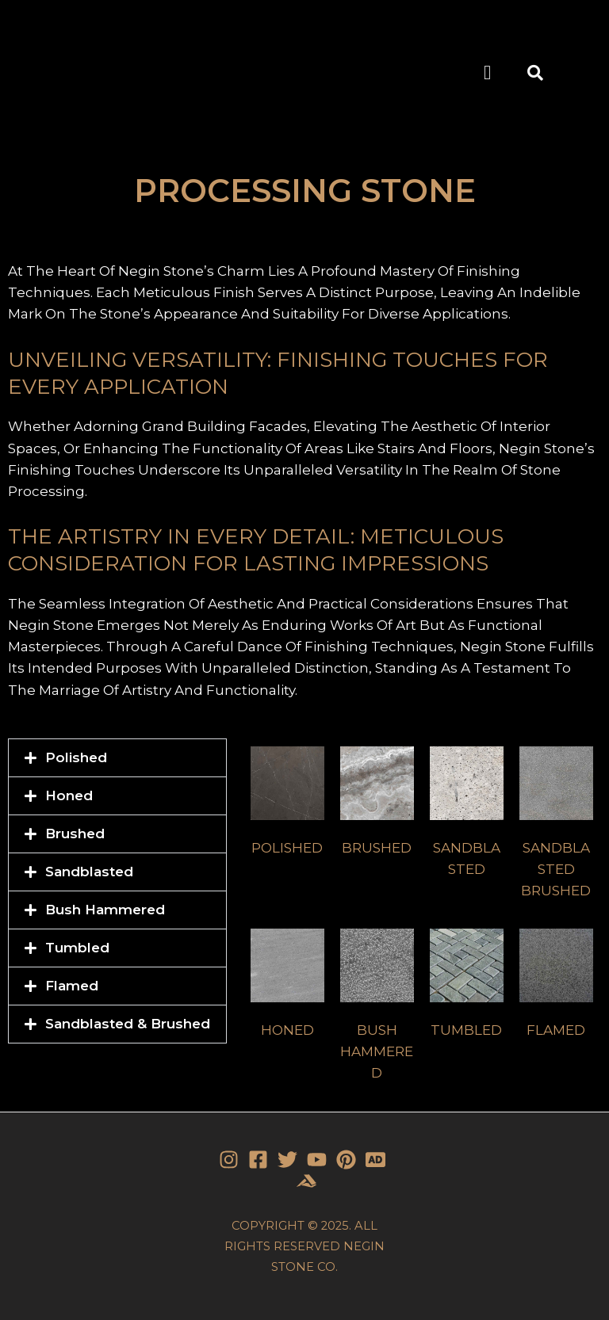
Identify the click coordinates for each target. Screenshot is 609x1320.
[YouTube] (317, 1159)
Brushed (75, 833)
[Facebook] (258, 1159)
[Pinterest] (346, 1159)
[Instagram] (229, 1159)
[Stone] (375, 1159)
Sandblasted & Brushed (127, 1024)
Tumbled (77, 948)
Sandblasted (89, 871)
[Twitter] (287, 1159)
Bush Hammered (105, 910)
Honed (69, 795)
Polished (76, 757)
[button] (487, 73)
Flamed (71, 986)
